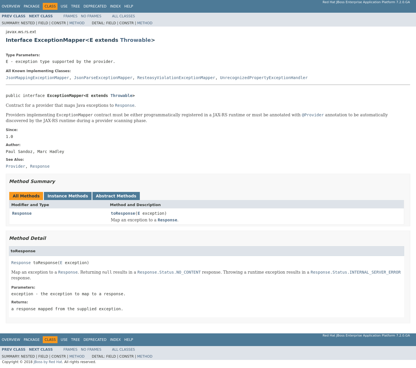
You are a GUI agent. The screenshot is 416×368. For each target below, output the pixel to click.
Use (64, 6)
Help (128, 6)
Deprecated (95, 6)
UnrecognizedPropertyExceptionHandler (264, 77)
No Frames (91, 16)
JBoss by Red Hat (48, 362)
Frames (71, 16)
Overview (11, 6)
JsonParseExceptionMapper (103, 77)
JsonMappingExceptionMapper (37, 77)
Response (21, 213)
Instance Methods (67, 196)
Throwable (135, 40)
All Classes (123, 16)
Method (77, 23)
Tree (75, 6)
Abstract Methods (116, 196)
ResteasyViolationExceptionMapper (176, 77)
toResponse (123, 213)
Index (115, 6)
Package (32, 6)
